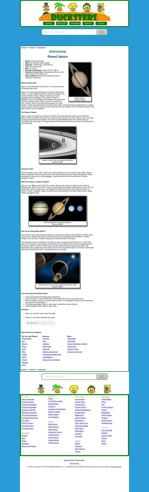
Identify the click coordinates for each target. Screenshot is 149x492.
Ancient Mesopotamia (82, 410)
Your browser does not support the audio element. (40, 323)
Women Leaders (54, 412)
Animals (24, 436)
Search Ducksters (101, 32)
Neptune (25, 362)
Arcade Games (53, 440)
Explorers (51, 406)
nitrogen (49, 176)
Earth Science (80, 449)
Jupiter (24, 354)
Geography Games (55, 432)
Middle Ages (79, 415)
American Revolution (29, 405)
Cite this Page (74, 463)
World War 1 (79, 428)
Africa (104, 402)
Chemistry (78, 446)
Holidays (105, 433)
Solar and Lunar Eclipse (51, 360)
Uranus (24, 360)
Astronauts (71, 341)
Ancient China (80, 402)
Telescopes (71, 338)
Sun (23, 341)
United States (106, 399)
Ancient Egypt (80, 405)
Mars (23, 352)
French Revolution (81, 426)
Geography (75, 23)
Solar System (26, 338)
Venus (24, 346)
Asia (103, 405)
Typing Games (53, 443)
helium (38, 97)
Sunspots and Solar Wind (52, 354)
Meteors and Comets (50, 352)
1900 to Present (27, 423)
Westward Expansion (29, 413)
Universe (46, 338)
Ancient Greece (80, 407)
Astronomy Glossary (74, 352)
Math (23, 438)
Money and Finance (29, 446)
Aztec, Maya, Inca (81, 423)
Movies (104, 438)
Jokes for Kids (107, 436)
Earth (24, 349)
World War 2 (79, 431)
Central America (107, 407)
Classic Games (53, 435)
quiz (41, 313)
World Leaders (53, 414)
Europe (104, 410)
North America (107, 415)
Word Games (53, 429)
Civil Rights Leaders (55, 401)
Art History (78, 436)
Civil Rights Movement (30, 418)
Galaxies (46, 344)
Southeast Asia (107, 423)
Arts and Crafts (107, 430)
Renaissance (79, 420)
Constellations (48, 357)
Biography (61, 23)
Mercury (25, 344)
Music (104, 441)
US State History (28, 428)
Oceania (105, 418)
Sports (104, 443)
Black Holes (47, 346)
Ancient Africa (80, 399)
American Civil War (28, 410)
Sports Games (53, 437)
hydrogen (24, 97)
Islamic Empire (80, 418)
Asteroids (46, 349)
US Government (27, 426)
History (49, 23)
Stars (44, 341)
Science (88, 23)
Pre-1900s (25, 420)
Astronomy (42, 47)
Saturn (24, 357)
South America (107, 420)
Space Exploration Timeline (77, 344)
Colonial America (28, 402)
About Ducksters (69, 460)
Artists (50, 398)
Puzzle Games (53, 427)
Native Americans (28, 399)
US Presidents (53, 417)
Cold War (78, 434)
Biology (77, 443)
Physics (32, 47)
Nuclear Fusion (72, 349)
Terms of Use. (117, 467)
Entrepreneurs (53, 404)
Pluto (23, 365)
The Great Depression (30, 415)
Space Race (71, 346)
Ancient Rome (80, 413)
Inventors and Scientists (56, 409)
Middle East (106, 413)
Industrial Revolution (29, 407)
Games (101, 23)
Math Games (53, 424)
